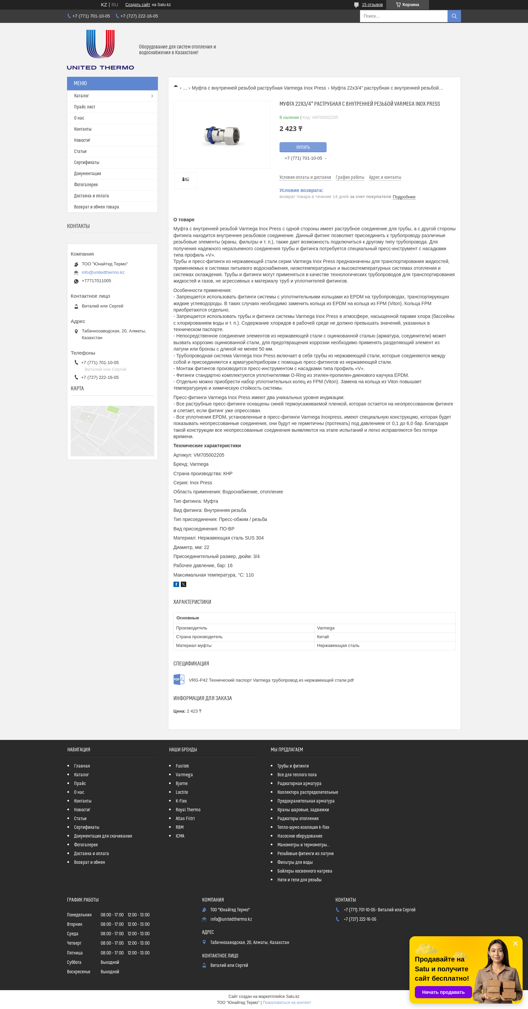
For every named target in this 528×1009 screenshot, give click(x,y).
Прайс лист (84, 107)
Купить (303, 147)
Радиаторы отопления (298, 818)
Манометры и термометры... (303, 845)
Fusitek (182, 766)
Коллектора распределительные (307, 792)
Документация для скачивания (103, 836)
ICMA (180, 836)
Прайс (80, 783)
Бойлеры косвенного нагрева (304, 871)
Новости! (82, 140)
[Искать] (454, 16)
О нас (79, 118)
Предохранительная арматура (306, 801)
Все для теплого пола (297, 775)
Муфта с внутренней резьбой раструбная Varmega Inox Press (259, 88)
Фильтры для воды (295, 862)
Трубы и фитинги (293, 766)
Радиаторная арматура (299, 783)
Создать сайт (137, 4)
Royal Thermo (188, 810)
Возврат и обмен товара (96, 207)
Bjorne (182, 783)
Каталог (81, 96)
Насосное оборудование (299, 836)
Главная (82, 766)
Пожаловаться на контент (287, 1002)
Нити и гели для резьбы (299, 880)
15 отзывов (372, 4)
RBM (180, 827)
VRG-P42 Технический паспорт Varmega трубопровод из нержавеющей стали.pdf (271, 680)
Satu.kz (292, 996)
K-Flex (181, 801)
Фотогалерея (86, 185)
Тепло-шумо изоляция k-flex (303, 827)
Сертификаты (86, 162)
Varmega (184, 775)
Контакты (83, 129)
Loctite (182, 792)
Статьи (80, 151)
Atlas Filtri (185, 818)
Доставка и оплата (91, 196)
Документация (87, 173)
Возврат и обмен (89, 862)
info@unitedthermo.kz (103, 272)
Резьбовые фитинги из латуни (305, 853)
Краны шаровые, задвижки (303, 810)
